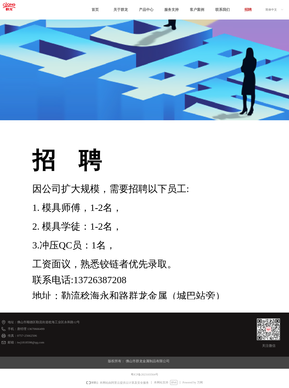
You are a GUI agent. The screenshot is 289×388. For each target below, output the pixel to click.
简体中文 (271, 9)
